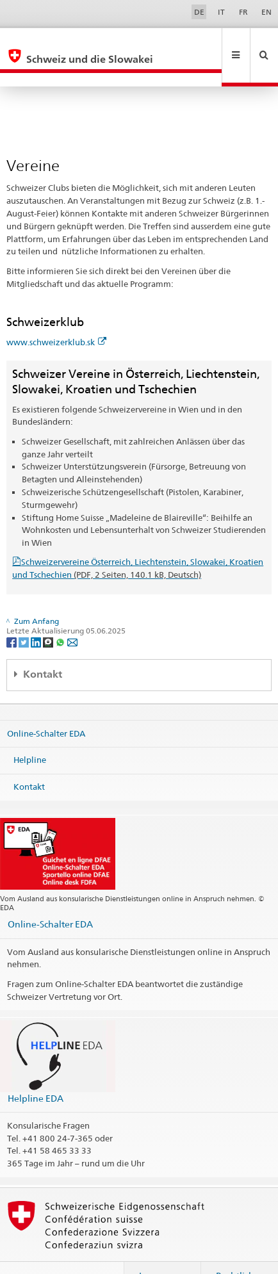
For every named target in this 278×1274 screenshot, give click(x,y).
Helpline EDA (35, 1070)
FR (243, 12)
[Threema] (49, 614)
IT (221, 12)
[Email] (72, 614)
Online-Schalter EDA (46, 706)
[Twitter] (25, 614)
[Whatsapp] (61, 614)
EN (266, 12)
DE (199, 12)
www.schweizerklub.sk (56, 314)
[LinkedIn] (37, 614)
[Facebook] (12, 614)
